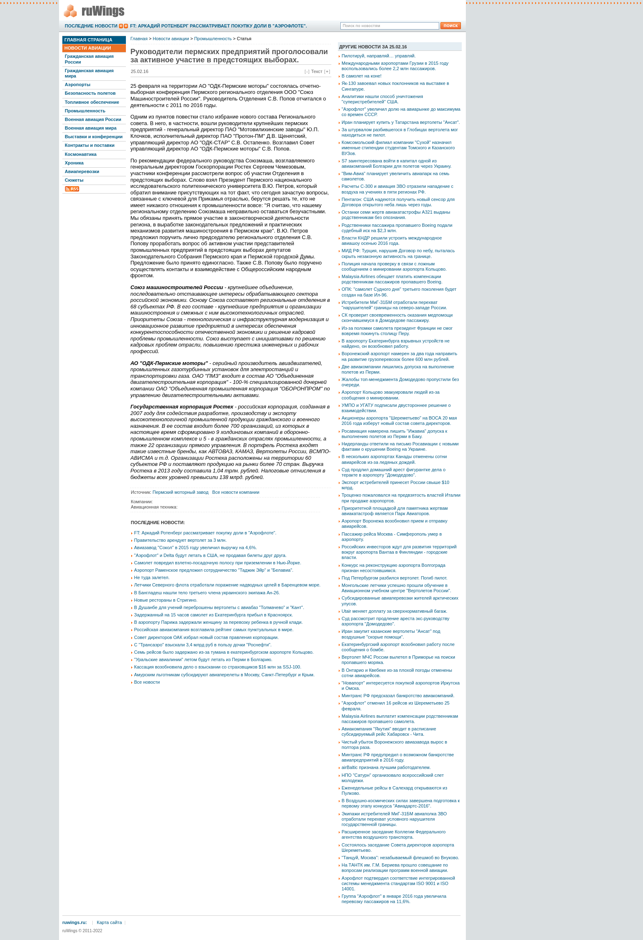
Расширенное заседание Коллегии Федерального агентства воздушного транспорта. (394, 834)
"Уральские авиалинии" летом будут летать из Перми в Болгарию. (203, 659)
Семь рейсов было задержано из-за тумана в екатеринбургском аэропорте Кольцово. (224, 652)
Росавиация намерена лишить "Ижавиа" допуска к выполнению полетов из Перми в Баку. (394, 434)
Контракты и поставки (89, 145)
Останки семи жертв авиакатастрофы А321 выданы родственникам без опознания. (396, 215)
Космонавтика (80, 154)
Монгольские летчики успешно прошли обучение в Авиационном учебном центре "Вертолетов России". (396, 588)
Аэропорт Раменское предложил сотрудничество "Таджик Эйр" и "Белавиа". (213, 570)
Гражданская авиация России (89, 59)
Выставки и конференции (94, 136)
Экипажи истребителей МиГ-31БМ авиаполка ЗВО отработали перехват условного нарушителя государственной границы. (394, 819)
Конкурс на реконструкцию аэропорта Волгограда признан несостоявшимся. (393, 568)
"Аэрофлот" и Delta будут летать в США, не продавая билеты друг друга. (210, 555)
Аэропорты (77, 84)
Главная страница (88, 39)
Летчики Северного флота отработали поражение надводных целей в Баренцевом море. (227, 584)
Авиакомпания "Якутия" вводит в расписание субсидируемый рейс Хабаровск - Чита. (389, 731)
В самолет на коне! (361, 75)
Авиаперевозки (82, 171)
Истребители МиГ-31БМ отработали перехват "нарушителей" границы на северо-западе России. (394, 305)
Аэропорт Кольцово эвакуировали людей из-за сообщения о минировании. (391, 395)
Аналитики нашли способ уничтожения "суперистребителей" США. (382, 99)
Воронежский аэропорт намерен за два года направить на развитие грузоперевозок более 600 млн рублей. (399, 356)
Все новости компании (236, 492)
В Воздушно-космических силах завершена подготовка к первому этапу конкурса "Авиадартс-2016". (401, 803)
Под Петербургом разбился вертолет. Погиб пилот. (394, 577)
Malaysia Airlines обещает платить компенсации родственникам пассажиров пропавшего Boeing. (392, 279)
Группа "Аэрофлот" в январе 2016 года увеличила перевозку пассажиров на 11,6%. (394, 899)
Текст (317, 71)
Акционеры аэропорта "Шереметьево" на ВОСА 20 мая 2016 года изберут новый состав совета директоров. (399, 420)
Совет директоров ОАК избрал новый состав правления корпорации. (206, 637)
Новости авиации (87, 48)
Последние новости (91, 25)
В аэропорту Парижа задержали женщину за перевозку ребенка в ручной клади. (218, 622)
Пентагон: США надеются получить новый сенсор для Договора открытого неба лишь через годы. (398, 202)
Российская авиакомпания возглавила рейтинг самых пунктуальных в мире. (214, 629)
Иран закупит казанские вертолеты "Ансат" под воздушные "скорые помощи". (391, 634)
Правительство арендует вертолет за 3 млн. (180, 540)
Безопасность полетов (90, 93)
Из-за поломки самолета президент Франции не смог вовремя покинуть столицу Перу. (397, 331)
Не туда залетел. (151, 577)
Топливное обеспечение (92, 102)
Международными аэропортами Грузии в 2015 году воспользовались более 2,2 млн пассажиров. (395, 66)
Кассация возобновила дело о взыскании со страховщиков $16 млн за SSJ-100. (217, 666)
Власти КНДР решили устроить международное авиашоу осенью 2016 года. (392, 240)
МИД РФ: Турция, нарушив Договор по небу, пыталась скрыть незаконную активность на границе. (398, 253)
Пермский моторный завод (180, 492)
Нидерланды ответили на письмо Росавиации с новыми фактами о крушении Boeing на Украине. (400, 446)
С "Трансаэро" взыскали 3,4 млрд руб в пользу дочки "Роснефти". (202, 644)
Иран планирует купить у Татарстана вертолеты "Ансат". (401, 122)
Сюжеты (74, 180)
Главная (139, 38)
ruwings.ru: (74, 922)
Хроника (74, 162)
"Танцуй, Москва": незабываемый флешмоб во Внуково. (400, 857)
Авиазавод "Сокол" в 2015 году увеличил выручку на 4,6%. (195, 547)
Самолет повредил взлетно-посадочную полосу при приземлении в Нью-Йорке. (217, 562)
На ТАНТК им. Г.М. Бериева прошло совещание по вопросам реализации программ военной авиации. (395, 867)
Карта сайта (109, 922)
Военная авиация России (93, 119)
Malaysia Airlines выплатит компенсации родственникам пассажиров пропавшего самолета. (400, 719)
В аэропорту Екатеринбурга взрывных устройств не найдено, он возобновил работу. (395, 343)
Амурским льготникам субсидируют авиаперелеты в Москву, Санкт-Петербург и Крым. (224, 674)
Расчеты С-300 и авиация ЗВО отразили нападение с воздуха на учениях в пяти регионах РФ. (398, 189)
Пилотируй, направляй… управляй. (379, 55)
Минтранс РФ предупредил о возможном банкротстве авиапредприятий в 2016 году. (398, 757)
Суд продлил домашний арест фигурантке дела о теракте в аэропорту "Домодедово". (393, 472)
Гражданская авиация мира (89, 73)
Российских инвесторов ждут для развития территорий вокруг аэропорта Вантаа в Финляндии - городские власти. (399, 552)
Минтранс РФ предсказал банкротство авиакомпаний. (398, 695)
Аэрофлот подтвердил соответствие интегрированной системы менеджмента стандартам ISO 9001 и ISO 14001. (398, 883)
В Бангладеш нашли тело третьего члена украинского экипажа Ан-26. (207, 592)
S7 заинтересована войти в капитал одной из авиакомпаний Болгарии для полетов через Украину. (396, 163)
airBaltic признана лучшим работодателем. (386, 767)
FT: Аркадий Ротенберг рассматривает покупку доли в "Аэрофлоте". (218, 25)
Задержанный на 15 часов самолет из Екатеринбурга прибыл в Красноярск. (213, 614)
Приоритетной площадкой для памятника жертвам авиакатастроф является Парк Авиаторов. (395, 511)
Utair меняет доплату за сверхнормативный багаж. (394, 611)
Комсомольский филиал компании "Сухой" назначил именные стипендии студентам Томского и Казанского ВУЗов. (398, 147)
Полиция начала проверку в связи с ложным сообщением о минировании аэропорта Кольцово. (394, 266)
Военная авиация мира (90, 127)
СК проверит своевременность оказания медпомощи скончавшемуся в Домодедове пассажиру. (397, 318)
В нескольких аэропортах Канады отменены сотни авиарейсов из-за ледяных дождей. (394, 459)
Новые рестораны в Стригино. (166, 600)
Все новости (147, 682)
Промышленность (85, 110)
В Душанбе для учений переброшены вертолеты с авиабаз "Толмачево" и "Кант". (219, 607)
